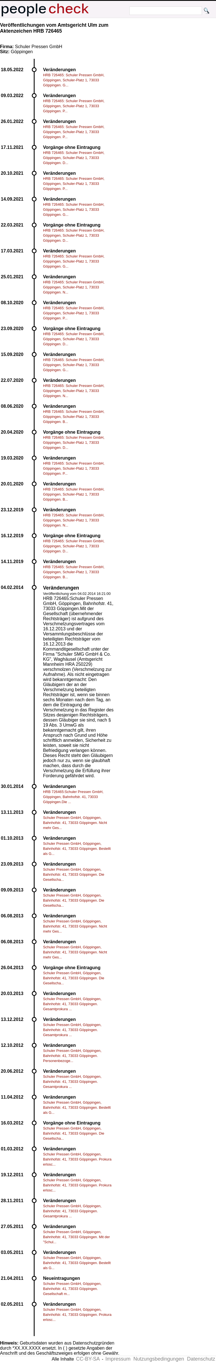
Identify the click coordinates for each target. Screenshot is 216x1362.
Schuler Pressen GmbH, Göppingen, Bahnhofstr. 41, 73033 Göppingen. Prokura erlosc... (77, 1159)
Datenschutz (201, 1359)
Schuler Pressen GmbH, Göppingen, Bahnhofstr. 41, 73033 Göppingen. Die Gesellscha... (73, 874)
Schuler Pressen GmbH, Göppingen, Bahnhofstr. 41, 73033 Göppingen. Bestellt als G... (77, 848)
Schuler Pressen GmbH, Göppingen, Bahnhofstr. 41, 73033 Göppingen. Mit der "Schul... (76, 1237)
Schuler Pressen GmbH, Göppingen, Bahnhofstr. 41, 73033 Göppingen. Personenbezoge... (72, 1056)
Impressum (117, 1359)
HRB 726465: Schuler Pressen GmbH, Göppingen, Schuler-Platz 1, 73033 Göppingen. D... (73, 158)
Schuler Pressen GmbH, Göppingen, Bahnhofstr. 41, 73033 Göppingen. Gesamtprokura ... (72, 1004)
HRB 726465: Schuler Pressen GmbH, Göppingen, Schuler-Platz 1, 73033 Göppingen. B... (73, 416)
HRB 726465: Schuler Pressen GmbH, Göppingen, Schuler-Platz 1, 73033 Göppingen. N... (73, 287)
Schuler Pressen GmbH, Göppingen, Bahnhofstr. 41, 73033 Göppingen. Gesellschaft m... (72, 1289)
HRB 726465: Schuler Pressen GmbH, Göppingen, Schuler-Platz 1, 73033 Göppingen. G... (73, 80)
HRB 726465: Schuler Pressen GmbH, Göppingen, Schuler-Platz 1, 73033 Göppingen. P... (73, 106)
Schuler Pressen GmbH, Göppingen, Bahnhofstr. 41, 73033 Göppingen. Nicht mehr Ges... (75, 823)
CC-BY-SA (88, 1359)
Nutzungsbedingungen (158, 1359)
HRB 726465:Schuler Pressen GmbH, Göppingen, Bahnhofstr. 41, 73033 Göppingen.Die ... (73, 797)
